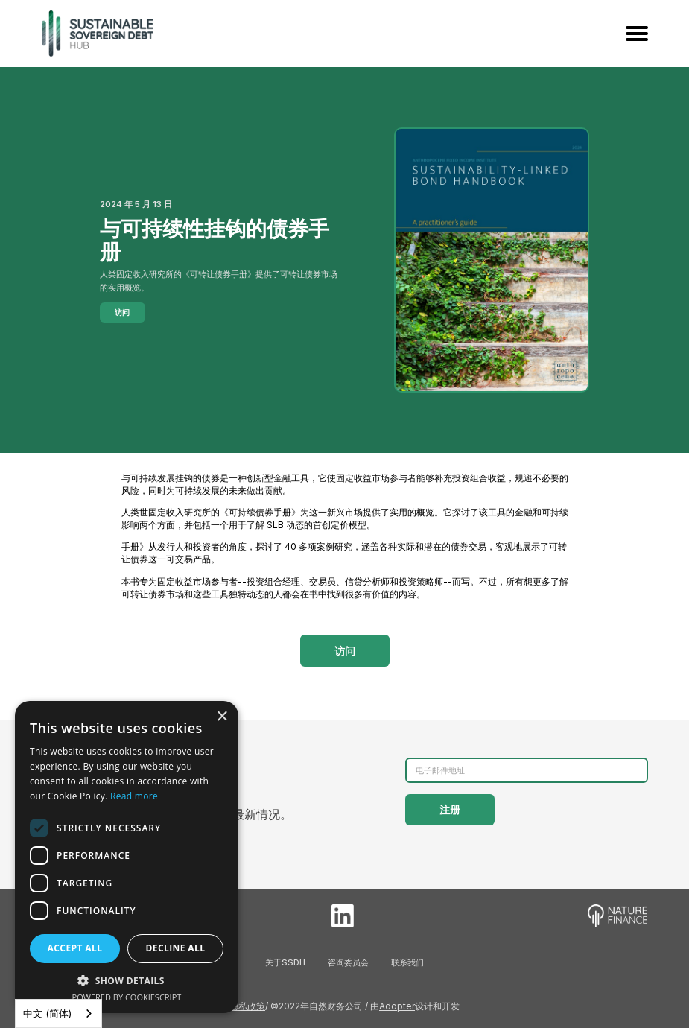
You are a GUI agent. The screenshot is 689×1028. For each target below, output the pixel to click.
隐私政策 (247, 1006)
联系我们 (407, 962)
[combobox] (58, 1013)
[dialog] (126, 857)
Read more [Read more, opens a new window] (134, 796)
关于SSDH (285, 962)
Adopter (397, 1006)
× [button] (221, 717)
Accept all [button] (75, 948)
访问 (122, 312)
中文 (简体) (47, 1013)
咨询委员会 (348, 962)
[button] (126, 980)
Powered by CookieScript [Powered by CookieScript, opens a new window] (127, 997)
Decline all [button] (176, 948)
